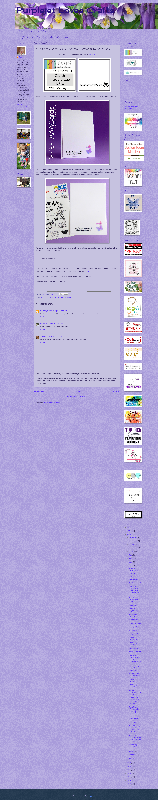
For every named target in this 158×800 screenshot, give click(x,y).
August (131, 551)
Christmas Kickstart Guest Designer (134, 692)
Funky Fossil (41, 37)
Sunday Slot (132, 627)
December (133, 537)
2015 (129, 777)
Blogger (90, 796)
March (131, 751)
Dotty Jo (43, 324)
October (132, 544)
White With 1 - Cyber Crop (133, 610)
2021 (129, 531)
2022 (129, 527)
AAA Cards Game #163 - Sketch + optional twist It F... (134, 659)
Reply (42, 317)
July (130, 555)
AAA (43, 297)
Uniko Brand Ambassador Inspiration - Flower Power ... (134, 711)
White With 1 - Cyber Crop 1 (134, 575)
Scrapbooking (55, 37)
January (132, 758)
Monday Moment (134, 583)
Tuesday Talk (133, 579)
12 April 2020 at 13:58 (55, 336)
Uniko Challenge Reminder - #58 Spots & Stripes (134, 729)
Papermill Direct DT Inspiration (134, 675)
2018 (129, 766)
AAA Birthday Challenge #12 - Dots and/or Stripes (134, 700)
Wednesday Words (132, 615)
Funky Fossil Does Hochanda (133, 720)
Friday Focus (133, 605)
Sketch (56, 297)
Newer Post (39, 391)
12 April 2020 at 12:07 (55, 324)
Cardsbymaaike (46, 311)
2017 (129, 770)
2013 (129, 784)
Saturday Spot (133, 630)
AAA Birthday (27, 37)
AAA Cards (93, 55)
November (133, 541)
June (131, 558)
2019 (129, 763)
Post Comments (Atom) (52, 403)
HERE (88, 271)
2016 (129, 773)
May (130, 562)
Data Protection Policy (37, 31)
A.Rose (43, 336)
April (131, 565)
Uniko (66, 37)
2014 (129, 780)
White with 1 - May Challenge (134, 569)
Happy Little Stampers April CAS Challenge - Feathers (134, 738)
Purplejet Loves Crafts (66, 10)
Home (21, 31)
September (133, 548)
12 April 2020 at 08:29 (61, 311)
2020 (129, 534)
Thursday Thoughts (132, 638)
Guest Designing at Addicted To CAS (134, 600)
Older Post (115, 391)
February (132, 755)
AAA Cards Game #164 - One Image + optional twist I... (134, 590)
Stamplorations (65, 297)
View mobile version (77, 396)
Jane (21, 57)
